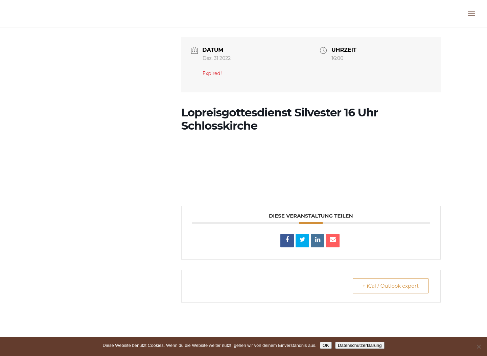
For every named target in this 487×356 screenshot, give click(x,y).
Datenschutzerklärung (360, 345)
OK (326, 345)
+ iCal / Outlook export (391, 286)
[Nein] (478, 346)
